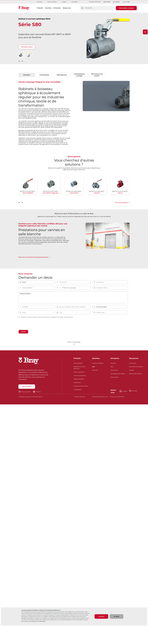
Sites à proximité (95, 1)
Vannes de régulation (80, 377)
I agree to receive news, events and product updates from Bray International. (45, 317)
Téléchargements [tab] (62, 75)
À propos (39, 1)
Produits (77, 360)
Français (107, 1)
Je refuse (116, 616)
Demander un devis (126, 8)
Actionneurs (77, 384)
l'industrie (95, 372)
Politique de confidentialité (38, 621)
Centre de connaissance (136, 368)
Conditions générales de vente (100, 398)
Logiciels (131, 372)
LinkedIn (116, 2)
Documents (132, 364)
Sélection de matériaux (135, 375)
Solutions (96, 360)
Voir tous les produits (121, 202)
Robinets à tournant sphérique (79, 369)
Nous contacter (52, 1)
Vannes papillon (78, 364)
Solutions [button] (48, 8)
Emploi (64, 1)
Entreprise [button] (57, 8)
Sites (112, 368)
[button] (19, 61)
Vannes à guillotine (79, 373)
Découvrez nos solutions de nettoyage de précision (33, 257)
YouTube (126, 2)
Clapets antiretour (79, 380)
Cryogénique (77, 391)
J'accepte (101, 616)
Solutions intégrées (97, 364)
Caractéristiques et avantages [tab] (79, 74)
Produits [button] (40, 8)
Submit (24, 332)
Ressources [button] (67, 8)
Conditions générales (79, 398)
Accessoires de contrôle (81, 387)
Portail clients (115, 379)
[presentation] (33, 324)
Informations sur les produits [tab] (97, 74)
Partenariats (114, 372)
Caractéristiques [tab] (44, 75)
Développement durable (118, 375)
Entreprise (115, 360)
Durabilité (74, 1)
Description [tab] (26, 75)
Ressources (133, 360)
